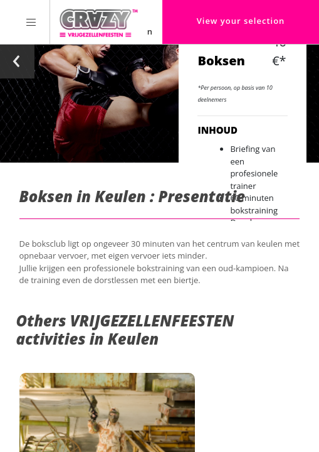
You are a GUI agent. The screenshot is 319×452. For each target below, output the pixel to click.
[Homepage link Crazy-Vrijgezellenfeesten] (98, 22)
